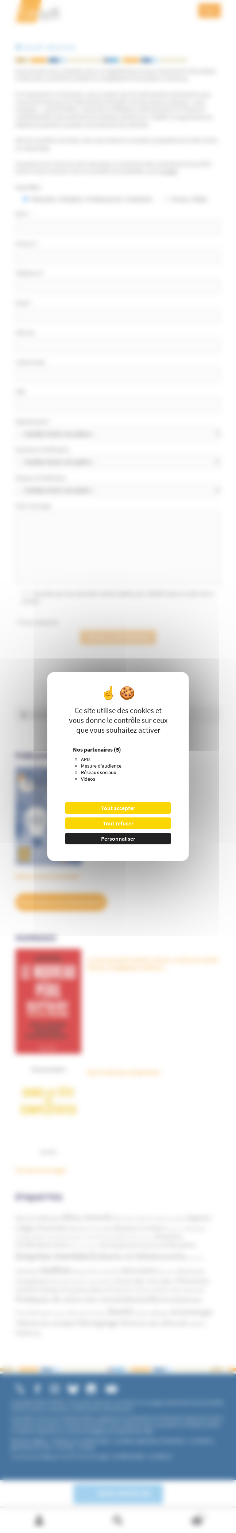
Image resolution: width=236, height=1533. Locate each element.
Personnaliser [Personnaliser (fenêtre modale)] (118, 838)
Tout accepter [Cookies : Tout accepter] (118, 808)
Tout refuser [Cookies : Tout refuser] (118, 823)
